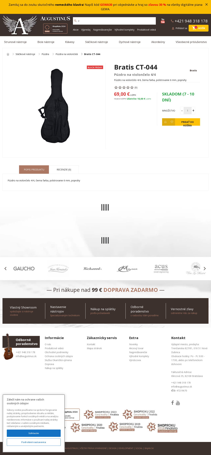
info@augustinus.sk (26, 356)
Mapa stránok (94, 348)
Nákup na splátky (54, 368)
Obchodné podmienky (56, 352)
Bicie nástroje (45, 42)
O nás (48, 344)
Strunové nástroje (15, 42)
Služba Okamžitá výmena (58, 360)
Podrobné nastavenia (33, 442)
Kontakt (91, 344)
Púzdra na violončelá (67, 54)
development (126, 448)
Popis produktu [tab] (34, 169)
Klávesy (69, 42)
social (139, 448)
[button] (6, 268)
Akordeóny (158, 42)
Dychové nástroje (130, 42)
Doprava (49, 364)
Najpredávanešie (138, 352)
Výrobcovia (135, 360)
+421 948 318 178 (25, 352)
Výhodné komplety (124, 29)
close (207, 4)
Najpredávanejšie (102, 29)
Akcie (76, 29)
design (112, 448)
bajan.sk (149, 448)
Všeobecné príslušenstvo (191, 42)
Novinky (133, 344)
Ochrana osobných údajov (59, 356)
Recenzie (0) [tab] (64, 169)
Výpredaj (85, 29)
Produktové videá (146, 29)
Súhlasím (34, 433)
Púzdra (45, 54)
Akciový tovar (136, 348)
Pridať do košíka (187, 123)
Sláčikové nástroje (96, 42)
